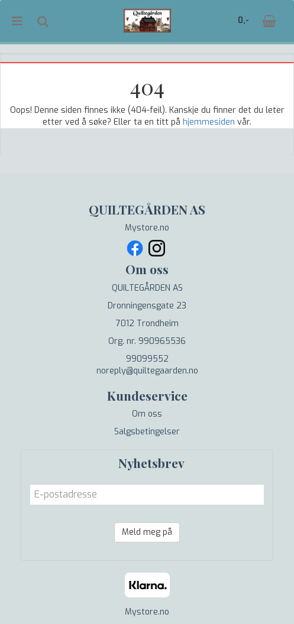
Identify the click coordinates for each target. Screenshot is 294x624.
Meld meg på (147, 532)
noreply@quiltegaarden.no (147, 370)
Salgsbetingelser (147, 431)
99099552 (147, 359)
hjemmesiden (209, 122)
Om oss (147, 414)
